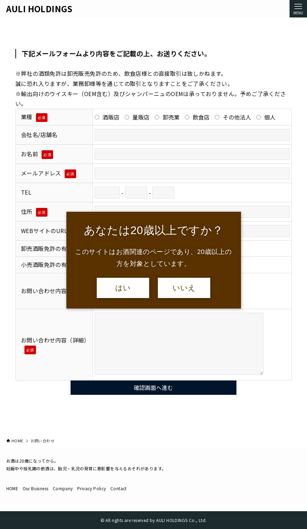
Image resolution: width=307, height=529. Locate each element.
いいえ (184, 288)
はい (123, 288)
